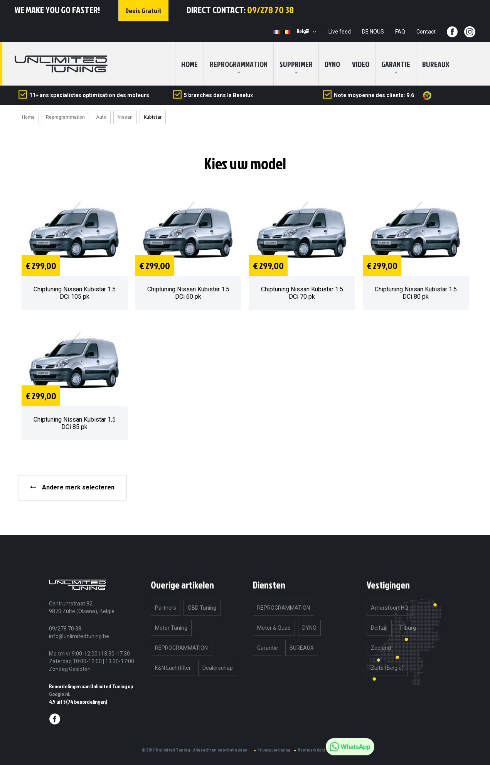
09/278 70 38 (270, 9)
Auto (101, 117)
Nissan (125, 117)
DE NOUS (373, 32)
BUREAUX (435, 64)
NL (286, 32)
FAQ (400, 32)
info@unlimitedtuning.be (79, 636)
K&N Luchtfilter (173, 668)
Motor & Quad (274, 628)
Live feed (339, 32)
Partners (165, 608)
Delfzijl (379, 628)
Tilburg (407, 628)
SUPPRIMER (296, 64)
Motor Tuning (171, 628)
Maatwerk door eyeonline (321, 750)
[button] (307, 31)
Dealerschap (217, 668)
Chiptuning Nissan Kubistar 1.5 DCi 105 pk (75, 293)
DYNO (332, 64)
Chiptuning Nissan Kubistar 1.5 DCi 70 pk (302, 293)
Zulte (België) (387, 668)
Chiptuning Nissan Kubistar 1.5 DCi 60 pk (188, 293)
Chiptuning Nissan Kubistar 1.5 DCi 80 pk (416, 293)
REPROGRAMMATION (181, 648)
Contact (426, 32)
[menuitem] (238, 64)
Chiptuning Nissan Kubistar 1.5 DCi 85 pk (75, 423)
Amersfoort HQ (389, 608)
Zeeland (381, 648)
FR (276, 32)
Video (360, 64)
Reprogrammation (65, 117)
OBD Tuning (202, 608)
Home (28, 117)
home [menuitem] (189, 64)
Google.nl (59, 694)
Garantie (395, 64)
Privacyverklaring (274, 750)
